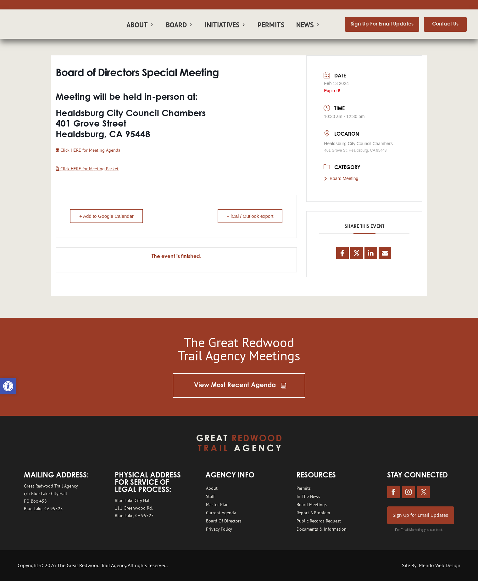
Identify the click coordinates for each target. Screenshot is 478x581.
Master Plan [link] (217, 504)
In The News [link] (308, 496)
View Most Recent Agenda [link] (235, 385)
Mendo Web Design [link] (439, 565)
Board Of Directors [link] (224, 521)
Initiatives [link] (222, 26)
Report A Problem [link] (313, 513)
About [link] (137, 26)
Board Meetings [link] (312, 504)
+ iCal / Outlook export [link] (250, 216)
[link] (8, 386)
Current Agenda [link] (221, 513)
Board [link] (176, 26)
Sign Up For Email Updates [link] (382, 24)
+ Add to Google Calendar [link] (106, 216)
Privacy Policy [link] (219, 529)
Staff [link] (210, 496)
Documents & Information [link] (322, 529)
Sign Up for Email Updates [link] (420, 515)
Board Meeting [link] (341, 178)
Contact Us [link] (445, 24)
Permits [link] (271, 26)
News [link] (305, 26)
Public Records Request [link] (319, 521)
